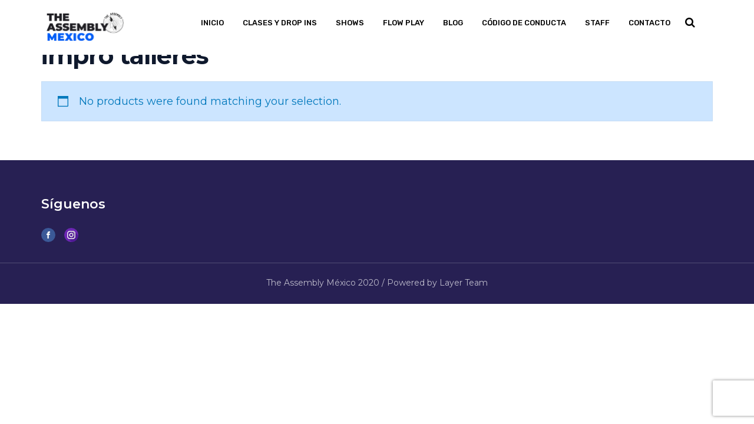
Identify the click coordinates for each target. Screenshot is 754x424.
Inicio (212, 22)
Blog (453, 22)
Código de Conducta (524, 22)
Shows (350, 22)
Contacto (649, 22)
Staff (597, 22)
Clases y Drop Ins (280, 22)
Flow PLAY (403, 22)
